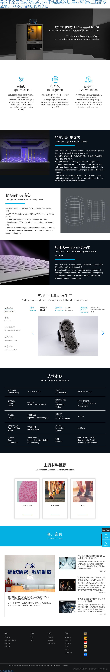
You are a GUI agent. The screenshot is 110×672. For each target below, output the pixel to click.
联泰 (77, 4)
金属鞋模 (10, 309)
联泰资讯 (68, 637)
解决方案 (57, 4)
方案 (32, 633)
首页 (35, 4)
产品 (45, 4)
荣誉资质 (7, 646)
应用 (32, 640)
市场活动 (68, 640)
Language (104, 4)
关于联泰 (7, 637)
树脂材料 (50, 640)
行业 (32, 637)
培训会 (67, 649)
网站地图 (65, 665)
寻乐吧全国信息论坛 (7, 671)
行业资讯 (68, 643)
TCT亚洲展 (68, 652)
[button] (103, 333)
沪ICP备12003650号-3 (54, 665)
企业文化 (7, 643)
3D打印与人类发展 (10, 640)
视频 (66, 646)
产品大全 (50, 637)
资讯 (68, 4)
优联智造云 (51, 643)
